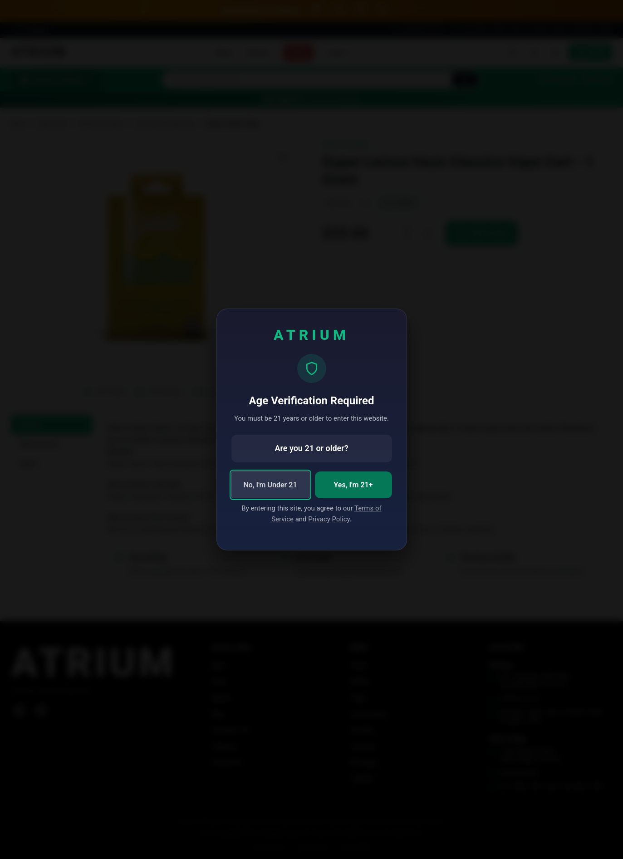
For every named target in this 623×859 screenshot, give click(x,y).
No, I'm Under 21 (270, 485)
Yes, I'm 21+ (353, 485)
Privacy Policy (329, 519)
